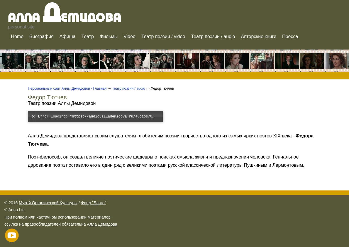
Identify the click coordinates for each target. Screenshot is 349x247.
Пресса (290, 36)
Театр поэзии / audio (213, 36)
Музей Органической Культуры (48, 202)
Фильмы (109, 36)
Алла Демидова (102, 224)
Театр (87, 36)
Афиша (68, 36)
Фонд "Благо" (93, 202)
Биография (41, 36)
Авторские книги (259, 36)
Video (129, 36)
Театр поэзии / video (163, 36)
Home (17, 36)
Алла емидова (64, 18)
